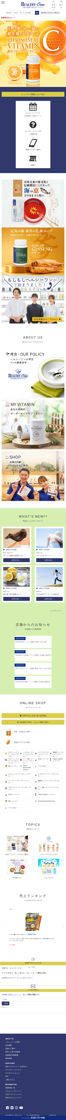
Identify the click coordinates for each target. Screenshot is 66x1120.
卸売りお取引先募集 (12, 1052)
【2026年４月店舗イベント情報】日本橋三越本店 (33, 655)
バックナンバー (55, 611)
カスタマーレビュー (12, 1073)
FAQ (6, 1076)
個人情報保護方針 (33, 1115)
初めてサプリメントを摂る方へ (16, 1066)
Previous (4, 927)
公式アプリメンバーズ (33, 963)
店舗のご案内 (10, 1048)
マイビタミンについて (13, 1070)
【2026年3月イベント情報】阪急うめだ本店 (31, 642)
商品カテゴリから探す (22, 742)
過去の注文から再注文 (50, 13)
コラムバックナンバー (13, 1091)
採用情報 (8, 1058)
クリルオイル (13, 934)
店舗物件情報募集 (11, 1055)
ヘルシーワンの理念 (12, 1042)
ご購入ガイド (10, 1080)
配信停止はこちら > (5, 1007)
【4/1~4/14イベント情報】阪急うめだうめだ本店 (33, 668)
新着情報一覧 (10, 1088)
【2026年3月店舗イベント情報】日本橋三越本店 (32, 682)
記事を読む (16, 560)
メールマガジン (33, 990)
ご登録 (5, 1003)
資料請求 (52, 1115)
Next (63, 927)
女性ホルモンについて (13, 1098)
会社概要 (8, 1045)
